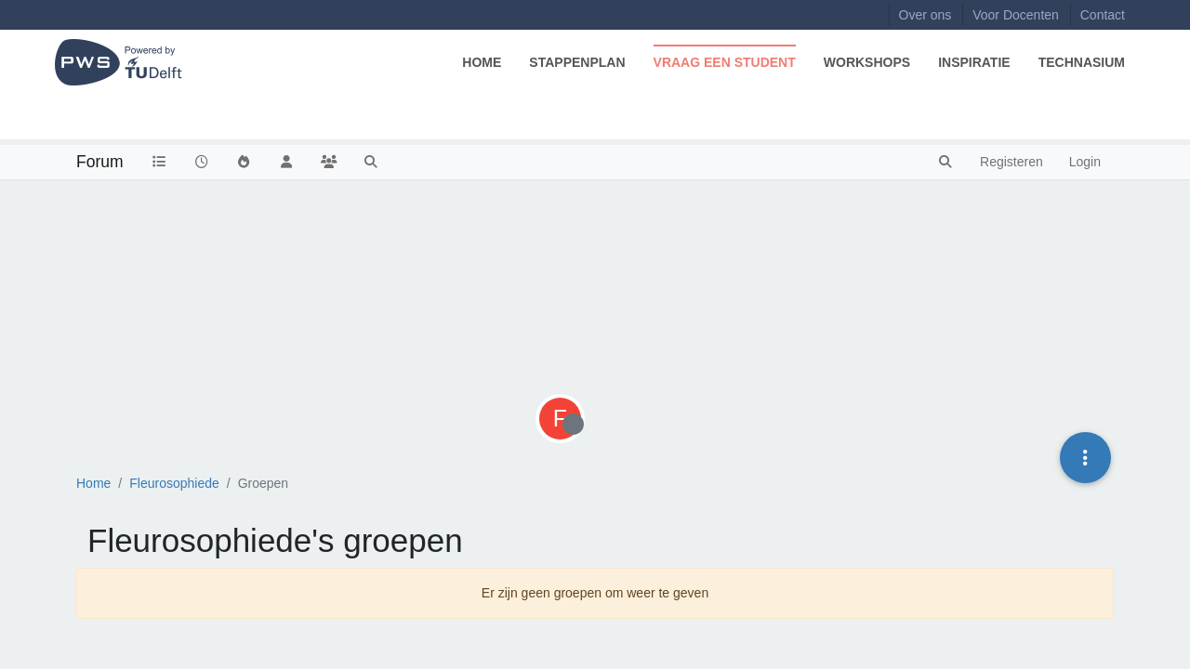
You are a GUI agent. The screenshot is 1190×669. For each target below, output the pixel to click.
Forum (100, 161)
